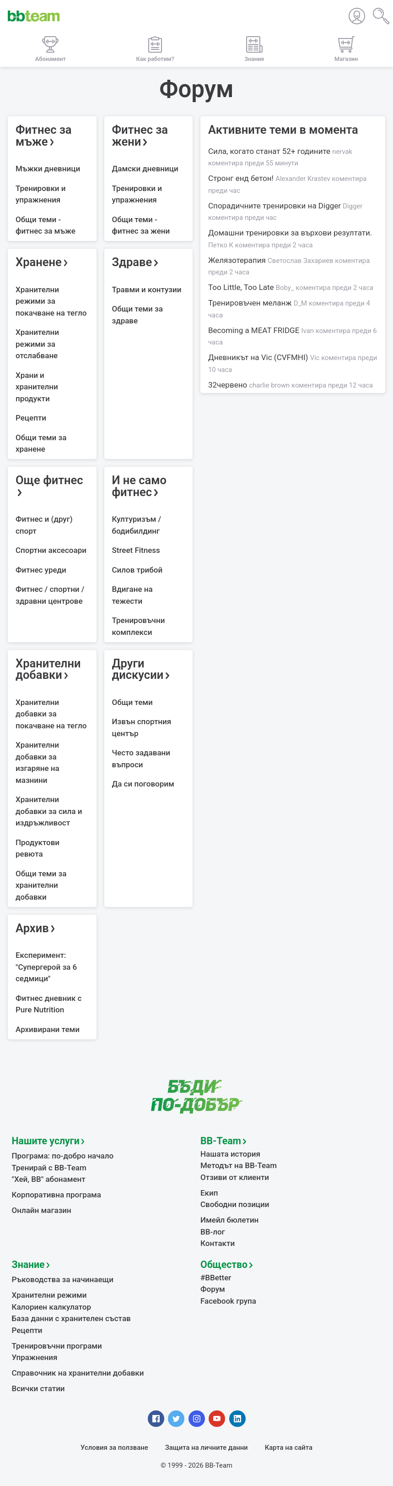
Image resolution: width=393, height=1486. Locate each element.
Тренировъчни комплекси (138, 626)
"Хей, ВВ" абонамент (49, 1179)
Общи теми (132, 702)
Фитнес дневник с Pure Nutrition (48, 1004)
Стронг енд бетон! (287, 184)
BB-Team (220, 1141)
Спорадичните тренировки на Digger (285, 211)
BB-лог (212, 1231)
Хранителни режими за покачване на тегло (51, 301)
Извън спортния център (142, 727)
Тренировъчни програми (57, 1345)
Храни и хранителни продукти (37, 387)
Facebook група (228, 1301)
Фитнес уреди (41, 569)
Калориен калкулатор (52, 1306)
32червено (290, 384)
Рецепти (31, 417)
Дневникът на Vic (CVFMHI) (292, 363)
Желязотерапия (289, 266)
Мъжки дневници (48, 168)
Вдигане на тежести (132, 595)
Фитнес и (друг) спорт (44, 524)
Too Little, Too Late (290, 287)
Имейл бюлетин (229, 1219)
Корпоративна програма (56, 1194)
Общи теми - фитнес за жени (141, 225)
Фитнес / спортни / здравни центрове (50, 595)
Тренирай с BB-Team (49, 1167)
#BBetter (215, 1277)
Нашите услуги (46, 1141)
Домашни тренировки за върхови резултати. (290, 238)
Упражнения (35, 1357)
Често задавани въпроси (141, 758)
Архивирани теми (48, 1029)
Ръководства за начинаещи (63, 1279)
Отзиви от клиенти (234, 1177)
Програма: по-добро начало (63, 1155)
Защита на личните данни (206, 1447)
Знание (28, 1264)
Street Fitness (136, 550)
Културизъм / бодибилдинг (137, 524)
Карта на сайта (288, 1447)
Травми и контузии (147, 289)
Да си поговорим (143, 783)
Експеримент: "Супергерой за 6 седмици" (46, 967)
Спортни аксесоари (51, 550)
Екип (209, 1192)
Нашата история (230, 1153)
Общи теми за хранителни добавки (41, 885)
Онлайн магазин (41, 1210)
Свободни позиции (234, 1204)
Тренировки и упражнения (41, 194)
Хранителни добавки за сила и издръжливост (49, 811)
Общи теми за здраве (137, 314)
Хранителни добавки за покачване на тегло (51, 714)
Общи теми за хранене (41, 443)
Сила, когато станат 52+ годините (280, 157)
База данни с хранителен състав (71, 1318)
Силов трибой (137, 569)
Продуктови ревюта (37, 848)
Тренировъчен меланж (289, 308)
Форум (212, 1289)
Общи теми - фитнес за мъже (45, 225)
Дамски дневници (145, 168)
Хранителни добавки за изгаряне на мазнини (37, 762)
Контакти (217, 1243)
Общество (224, 1264)
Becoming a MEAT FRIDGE (292, 336)
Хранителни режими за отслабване (37, 344)
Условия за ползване (114, 1447)
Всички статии (38, 1388)
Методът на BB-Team (238, 1165)
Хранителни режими (49, 1295)
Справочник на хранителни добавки (78, 1372)
